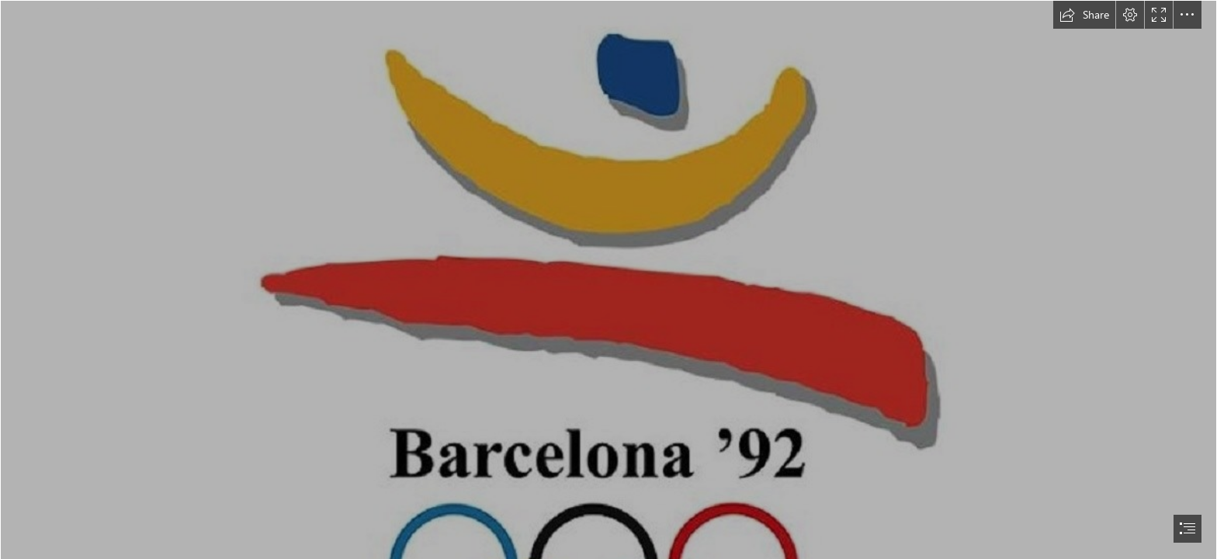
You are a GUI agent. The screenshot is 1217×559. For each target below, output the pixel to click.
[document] (608, 279)
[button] (1084, 15)
